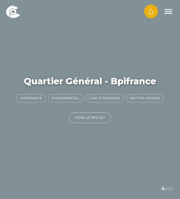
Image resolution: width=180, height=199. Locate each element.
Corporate (31, 98)
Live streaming (104, 98)
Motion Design (145, 98)
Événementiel (66, 98)
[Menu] (168, 11)
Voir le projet (90, 118)
